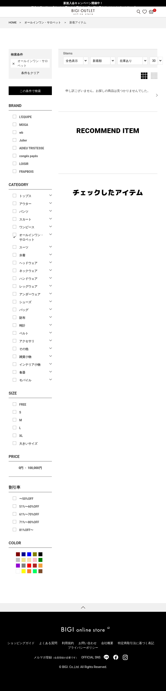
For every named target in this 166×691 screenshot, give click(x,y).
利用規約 (68, 643)
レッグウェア (28, 286)
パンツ (23, 211)
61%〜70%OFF (29, 514)
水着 (22, 255)
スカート (25, 219)
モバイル (25, 380)
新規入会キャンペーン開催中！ (83, 3)
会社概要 (107, 643)
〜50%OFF (26, 498)
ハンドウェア (28, 278)
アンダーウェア (29, 294)
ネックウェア (28, 271)
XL (21, 436)
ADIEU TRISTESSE (31, 148)
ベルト (23, 333)
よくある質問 (48, 643)
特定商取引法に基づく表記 (136, 643)
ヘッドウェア (28, 263)
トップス (25, 196)
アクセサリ (26, 341)
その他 (23, 349)
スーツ (23, 247)
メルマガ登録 (56, 657)
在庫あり (126, 61)
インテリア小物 (29, 364)
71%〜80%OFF (29, 522)
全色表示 (72, 61)
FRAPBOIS (26, 171)
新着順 (97, 61)
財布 (22, 317)
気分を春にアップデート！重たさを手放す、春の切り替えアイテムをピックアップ (83, 7)
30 (154, 61)
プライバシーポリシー (83, 647)
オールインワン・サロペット (31, 237)
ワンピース (26, 227)
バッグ (23, 310)
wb (21, 132)
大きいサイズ (28, 443)
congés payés (28, 156)
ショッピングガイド (21, 643)
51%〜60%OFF (29, 506)
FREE (22, 404)
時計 (22, 325)
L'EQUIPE (25, 117)
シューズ (25, 302)
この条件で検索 (30, 91)
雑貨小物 (25, 357)
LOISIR (24, 164)
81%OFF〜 (26, 530)
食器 (22, 372)
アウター (25, 204)
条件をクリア (30, 73)
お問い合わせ (87, 643)
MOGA (23, 125)
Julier (23, 140)
